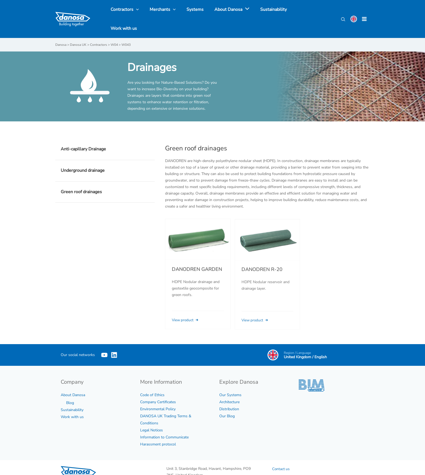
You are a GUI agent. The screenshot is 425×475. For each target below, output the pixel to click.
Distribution (229, 393)
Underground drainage (83, 155)
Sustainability (72, 394)
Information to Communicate (164, 421)
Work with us (72, 401)
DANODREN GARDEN (197, 261)
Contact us (281, 453)
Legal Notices (151, 414)
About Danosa (73, 379)
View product (186, 311)
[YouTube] (104, 339)
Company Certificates (158, 386)
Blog (70, 387)
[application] (240, 11)
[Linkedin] (122, 339)
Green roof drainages (81, 176)
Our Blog (227, 400)
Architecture (229, 386)
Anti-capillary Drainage (83, 134)
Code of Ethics (152, 379)
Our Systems (230, 379)
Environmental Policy (158, 393)
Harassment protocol (158, 428)
